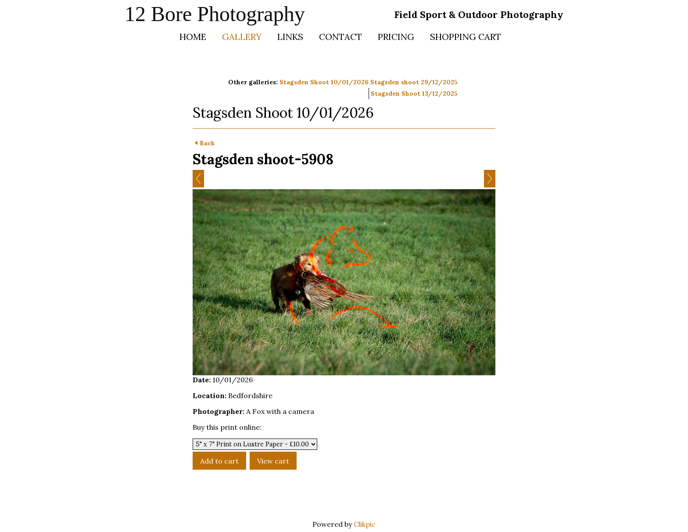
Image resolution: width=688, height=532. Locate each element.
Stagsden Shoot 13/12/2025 (414, 93)
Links (290, 36)
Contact (340, 36)
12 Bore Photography (215, 13)
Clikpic (365, 524)
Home (192, 36)
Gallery (242, 36)
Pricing (396, 36)
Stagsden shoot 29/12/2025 (414, 82)
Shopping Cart (465, 36)
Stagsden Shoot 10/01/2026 (324, 82)
